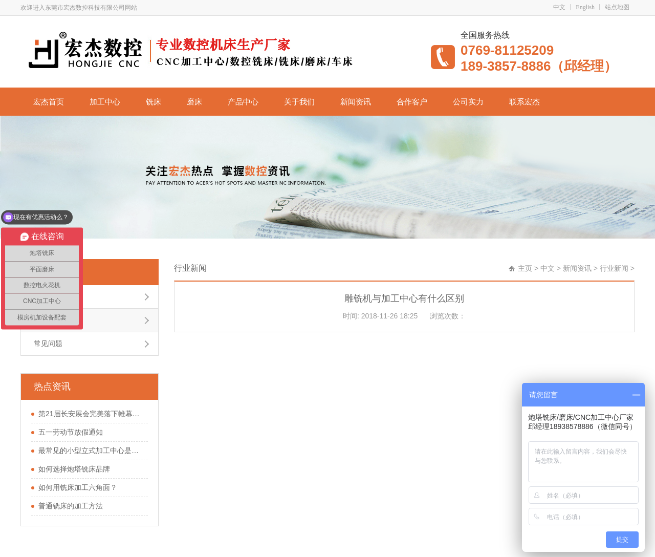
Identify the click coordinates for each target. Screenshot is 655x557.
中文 (559, 7)
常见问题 (48, 343)
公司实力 (468, 101)
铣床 (153, 101)
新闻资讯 (355, 101)
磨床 (194, 101)
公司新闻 (48, 296)
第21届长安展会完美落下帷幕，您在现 (90, 414)
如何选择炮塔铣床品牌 (74, 469)
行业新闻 (46, 272)
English (585, 7)
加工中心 (105, 101)
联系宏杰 (524, 101)
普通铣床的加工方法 (70, 506)
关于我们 (299, 101)
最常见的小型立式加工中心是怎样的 (90, 450)
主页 (525, 268)
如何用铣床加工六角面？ (77, 487)
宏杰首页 (48, 101)
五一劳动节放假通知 (70, 432)
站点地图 (617, 7)
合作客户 (412, 101)
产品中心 (243, 101)
